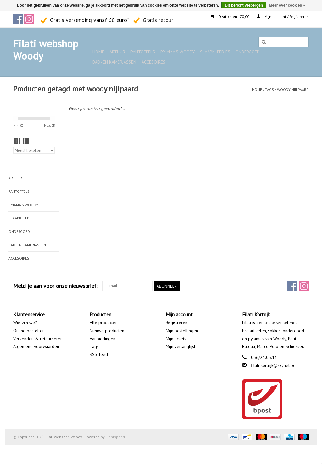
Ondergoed (248, 52)
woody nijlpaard (293, 89)
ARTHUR (117, 52)
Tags (269, 89)
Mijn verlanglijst (180, 346)
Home (98, 52)
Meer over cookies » (287, 5)
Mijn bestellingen (182, 331)
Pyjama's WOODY (177, 52)
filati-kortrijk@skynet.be (273, 365)
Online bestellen (29, 331)
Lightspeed (115, 436)
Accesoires (153, 62)
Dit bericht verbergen (244, 5)
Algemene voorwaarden (36, 346)
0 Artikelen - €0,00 (230, 16)
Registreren (176, 322)
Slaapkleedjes (215, 52)
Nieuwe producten (107, 331)
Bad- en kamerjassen (114, 62)
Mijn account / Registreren (283, 16)
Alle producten (104, 322)
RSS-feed (99, 354)
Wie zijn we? (25, 322)
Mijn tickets (176, 338)
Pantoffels (142, 52)
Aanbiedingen (102, 338)
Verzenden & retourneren (38, 338)
